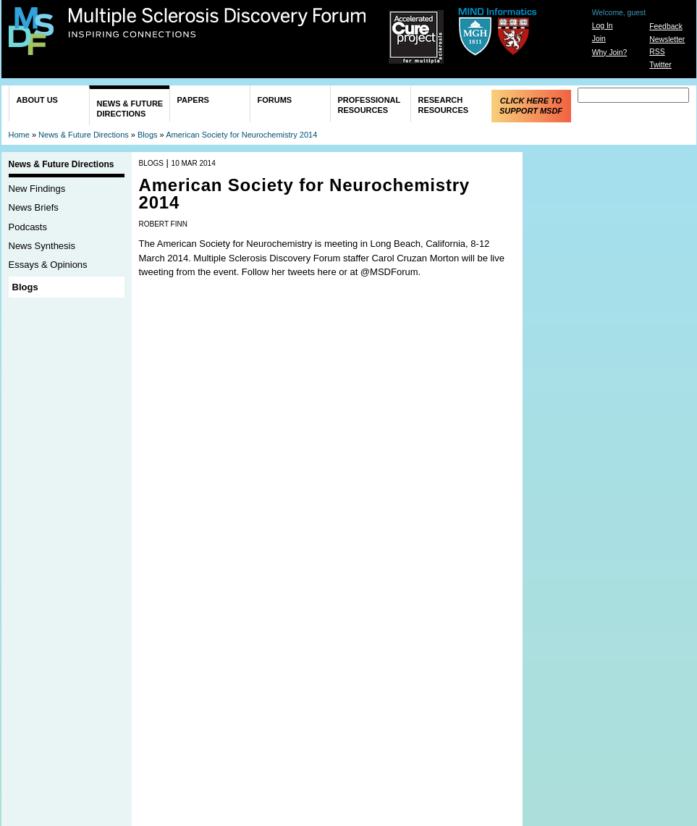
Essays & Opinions (48, 264)
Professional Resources (369, 105)
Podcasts (28, 227)
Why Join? (610, 52)
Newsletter (667, 39)
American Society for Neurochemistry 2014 (241, 134)
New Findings (37, 188)
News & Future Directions (130, 108)
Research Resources (443, 105)
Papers (193, 100)
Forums (275, 100)
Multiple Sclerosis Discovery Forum (217, 23)
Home (19, 134)
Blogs (148, 134)
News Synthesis (42, 245)
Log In (602, 26)
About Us (37, 100)
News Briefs (34, 207)
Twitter (660, 65)
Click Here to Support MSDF (530, 105)
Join (599, 39)
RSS (656, 52)
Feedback (666, 26)
